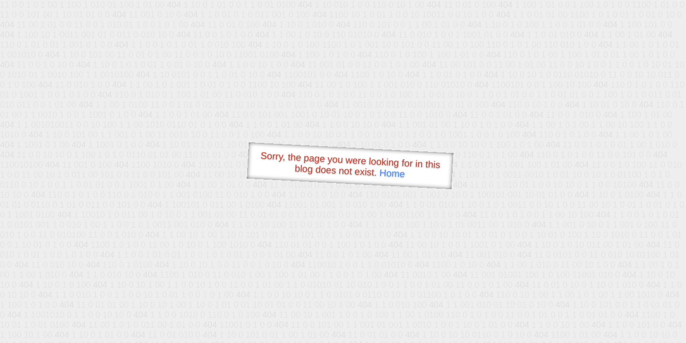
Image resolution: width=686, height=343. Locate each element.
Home (392, 173)
